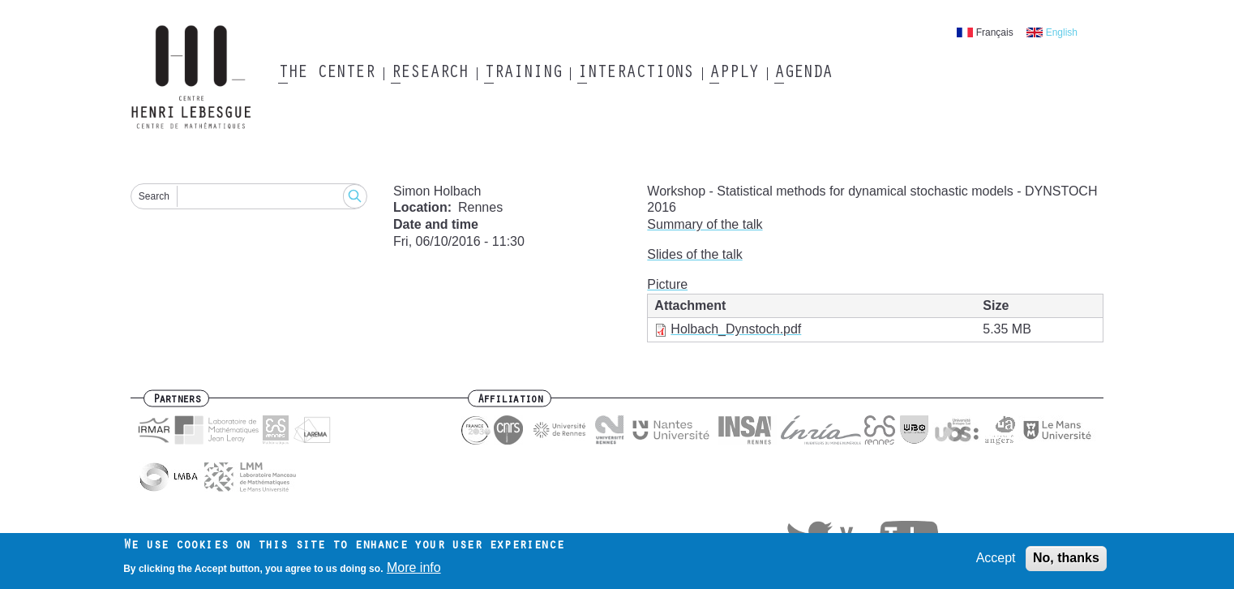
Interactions (635, 74)
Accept (996, 561)
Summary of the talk (704, 224)
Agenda (803, 74)
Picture (667, 284)
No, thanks (1066, 561)
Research (429, 74)
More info (414, 570)
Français (994, 32)
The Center (326, 74)
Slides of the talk (694, 254)
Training (522, 74)
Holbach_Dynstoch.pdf (736, 329)
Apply (733, 74)
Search (154, 196)
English (1062, 32)
